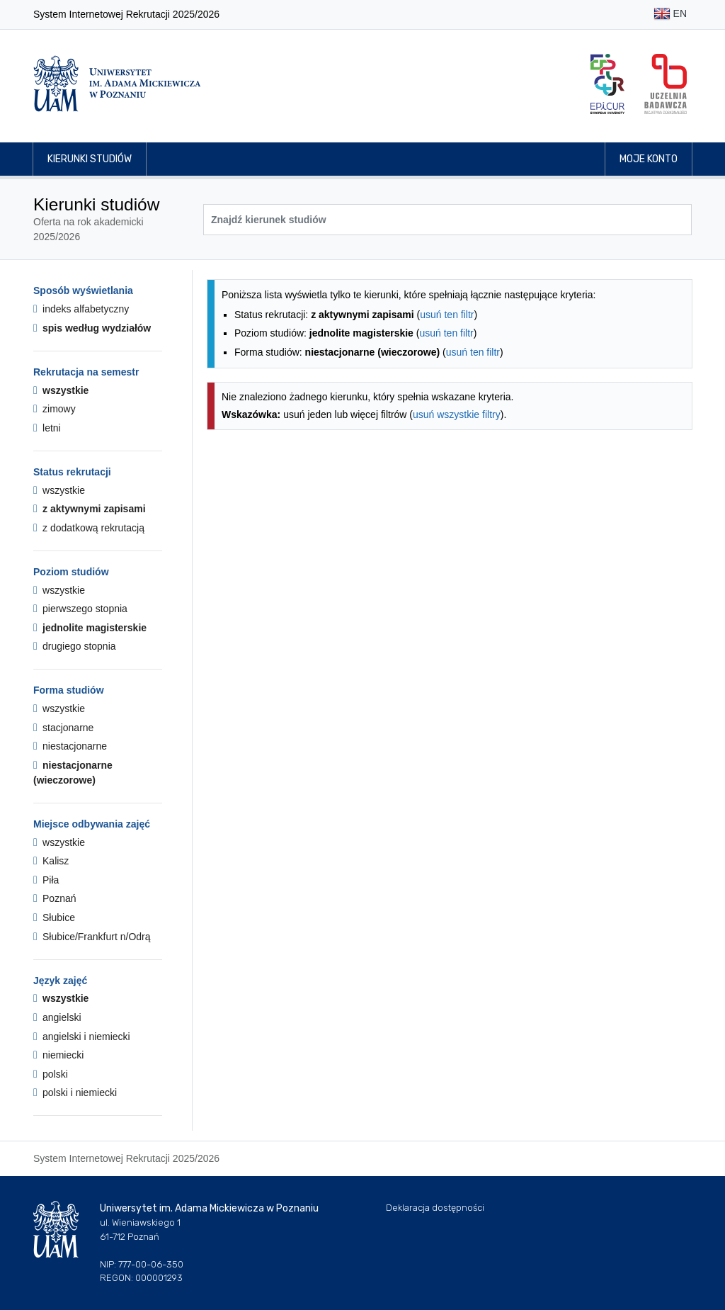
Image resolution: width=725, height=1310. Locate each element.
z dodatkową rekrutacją (88, 527)
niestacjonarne (70, 746)
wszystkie (61, 390)
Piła (46, 880)
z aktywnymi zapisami (89, 508)
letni (47, 428)
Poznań (54, 898)
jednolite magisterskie (90, 627)
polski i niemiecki (75, 1092)
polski (50, 1074)
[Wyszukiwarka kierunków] (447, 219)
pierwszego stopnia (80, 608)
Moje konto (649, 159)
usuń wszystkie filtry (457, 414)
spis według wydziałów (92, 328)
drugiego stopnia (74, 646)
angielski (57, 1017)
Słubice (54, 917)
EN (670, 14)
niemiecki (58, 1055)
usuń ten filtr (447, 314)
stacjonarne (63, 727)
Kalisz (51, 860)
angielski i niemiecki (81, 1036)
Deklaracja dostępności (435, 1207)
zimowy (54, 408)
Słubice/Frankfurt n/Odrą (92, 936)
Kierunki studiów (89, 159)
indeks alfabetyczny (81, 309)
